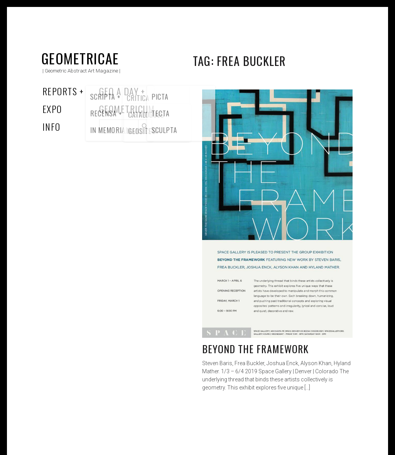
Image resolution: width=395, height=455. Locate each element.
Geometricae (80, 58)
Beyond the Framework (255, 348)
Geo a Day (118, 91)
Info (51, 126)
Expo (52, 109)
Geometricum (127, 109)
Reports (59, 91)
